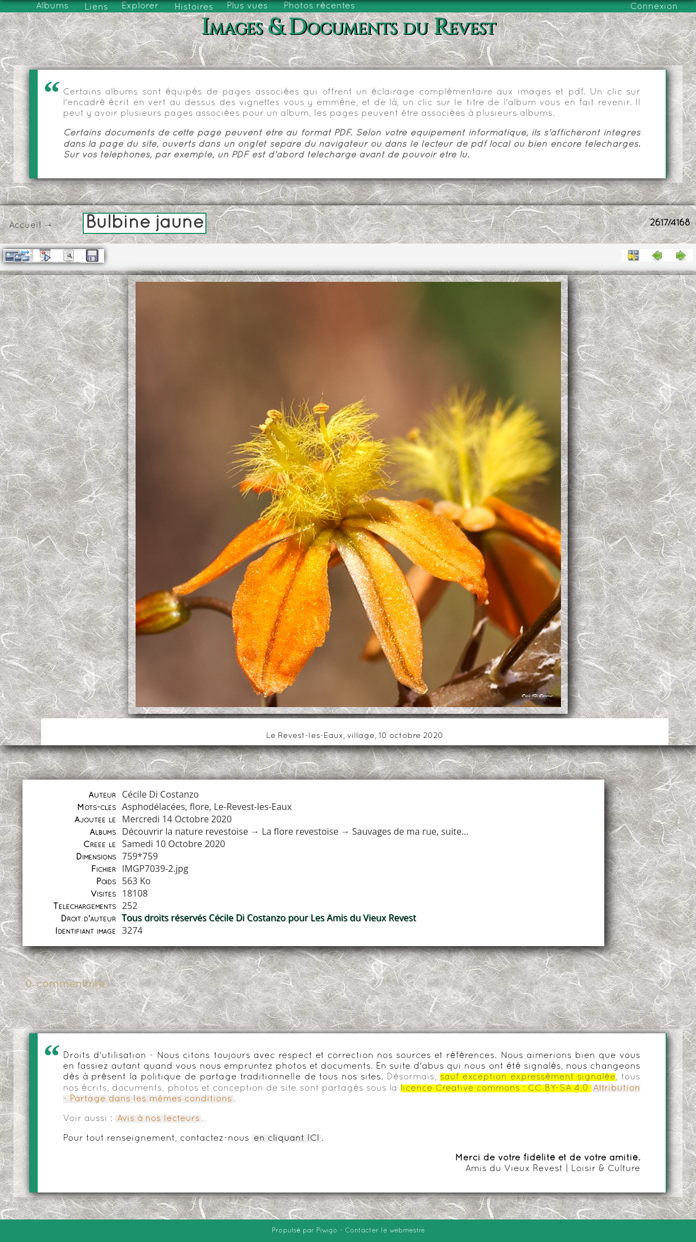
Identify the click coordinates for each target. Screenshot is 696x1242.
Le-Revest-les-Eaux (253, 806)
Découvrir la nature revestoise (185, 831)
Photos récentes (319, 6)
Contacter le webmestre (385, 1231)
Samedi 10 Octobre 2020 (173, 844)
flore (199, 806)
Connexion (654, 7)
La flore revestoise (300, 831)
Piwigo (327, 1231)
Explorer (140, 6)
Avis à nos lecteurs (158, 1119)
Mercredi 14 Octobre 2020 (177, 819)
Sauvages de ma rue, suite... (410, 831)
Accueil (25, 226)
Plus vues (247, 6)
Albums (52, 6)
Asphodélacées (153, 806)
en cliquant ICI (287, 1138)
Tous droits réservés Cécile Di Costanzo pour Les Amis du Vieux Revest (269, 918)
